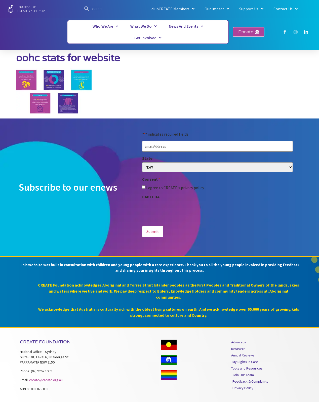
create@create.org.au (46, 378)
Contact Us (285, 8)
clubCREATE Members (172, 8)
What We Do (143, 26)
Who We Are (105, 26)
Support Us (251, 8)
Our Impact (217, 8)
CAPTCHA (151, 196)
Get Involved (148, 38)
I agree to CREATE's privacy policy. (175, 187)
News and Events (186, 26)
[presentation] (180, 210)
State (147, 157)
